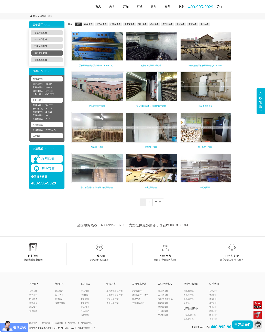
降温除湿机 (189, 299)
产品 (126, 6)
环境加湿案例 (41, 46)
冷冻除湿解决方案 (114, 291)
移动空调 (136, 299)
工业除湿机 (38, 100)
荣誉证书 (33, 295)
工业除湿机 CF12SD (42, 119)
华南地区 (213, 295)
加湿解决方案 (112, 299)
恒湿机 (187, 303)
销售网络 (33, 311)
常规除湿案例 (41, 33)
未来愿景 (33, 303)
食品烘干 (205, 24)
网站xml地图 (85, 323)
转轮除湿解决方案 (114, 295)
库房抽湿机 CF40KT (42, 112)
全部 (78, 24)
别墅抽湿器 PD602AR (43, 91)
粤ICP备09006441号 (86, 328)
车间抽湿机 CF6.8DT (43, 105)
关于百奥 (34, 284)
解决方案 (111, 284)
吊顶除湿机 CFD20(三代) (44, 130)
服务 (167, 6)
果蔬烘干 (193, 24)
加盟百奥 (85, 315)
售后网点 (85, 307)
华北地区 (213, 319)
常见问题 (85, 291)
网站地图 (70, 323)
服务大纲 (85, 299)
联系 (181, 6)
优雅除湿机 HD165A (42, 84)
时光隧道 (33, 299)
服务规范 (85, 303)
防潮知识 (59, 299)
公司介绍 (33, 291)
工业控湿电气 (165, 284)
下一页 (158, 202)
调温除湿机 (189, 291)
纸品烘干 (154, 24)
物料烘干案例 (46, 16)
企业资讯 (59, 291)
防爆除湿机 (163, 303)
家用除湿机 (38, 79)
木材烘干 (180, 24)
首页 (98, 6)
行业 (139, 6)
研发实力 (33, 307)
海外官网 (33, 323)
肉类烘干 (88, 24)
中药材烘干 (115, 24)
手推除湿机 (163, 311)
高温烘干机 (189, 319)
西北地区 (213, 315)
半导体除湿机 (138, 303)
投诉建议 (85, 311)
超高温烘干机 (190, 315)
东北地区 (213, 307)
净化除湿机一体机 (140, 295)
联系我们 (214, 284)
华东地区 (213, 299)
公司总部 (213, 291)
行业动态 (59, 295)
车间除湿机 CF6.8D (42, 115)
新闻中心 (59, 284)
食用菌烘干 (129, 24)
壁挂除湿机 (163, 307)
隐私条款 (45, 323)
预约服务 (85, 295)
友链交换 (58, 323)
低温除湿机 (163, 315)
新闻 (153, 6)
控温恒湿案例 (41, 60)
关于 (112, 6)
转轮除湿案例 (41, 39)
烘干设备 (37, 135)
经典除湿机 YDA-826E (43, 94)
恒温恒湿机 (189, 295)
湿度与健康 (60, 303)
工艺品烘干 (167, 24)
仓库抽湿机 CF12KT (42, 108)
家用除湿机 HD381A (42, 87)
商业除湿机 (163, 291)
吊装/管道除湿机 (165, 299)
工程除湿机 (38, 124)
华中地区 (213, 303)
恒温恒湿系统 (191, 284)
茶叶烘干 (142, 24)
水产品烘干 (101, 24)
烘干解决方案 (112, 303)
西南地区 (213, 311)
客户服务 (85, 284)
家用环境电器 (139, 284)
